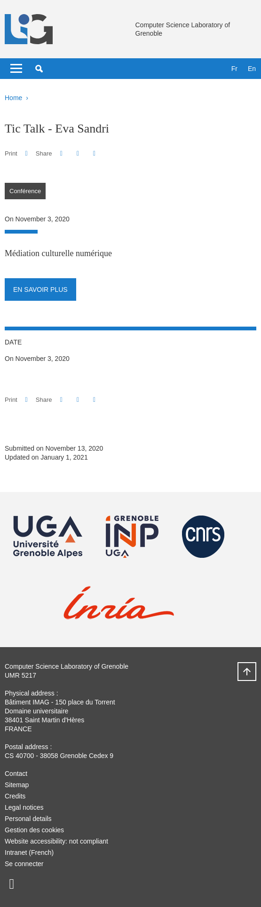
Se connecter (24, 864)
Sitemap (17, 785)
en (252, 68)
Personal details (28, 818)
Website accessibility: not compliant (56, 841)
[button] (39, 68)
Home (13, 98)
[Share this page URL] (94, 153)
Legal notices (24, 807)
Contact (16, 773)
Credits (15, 796)
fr (234, 68)
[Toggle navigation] (16, 68)
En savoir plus (40, 289)
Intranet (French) (29, 852)
